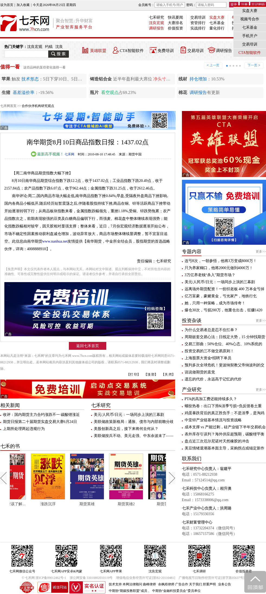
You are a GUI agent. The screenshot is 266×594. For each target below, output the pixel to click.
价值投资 (175, 28)
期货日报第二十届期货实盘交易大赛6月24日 (40, 422)
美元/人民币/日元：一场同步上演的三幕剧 (129, 415)
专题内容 (191, 251)
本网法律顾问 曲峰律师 (139, 584)
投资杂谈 (191, 320)
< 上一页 (213, 65)
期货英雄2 (143, 504)
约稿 (49, 47)
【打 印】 (133, 374)
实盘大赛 (217, 17)
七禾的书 (10, 446)
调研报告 (156, 28)
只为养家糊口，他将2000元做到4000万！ (219, 268)
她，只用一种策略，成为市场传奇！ (215, 303)
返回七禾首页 (87, 346)
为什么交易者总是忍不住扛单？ (211, 330)
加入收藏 (23, 5)
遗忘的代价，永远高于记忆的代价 (213, 379)
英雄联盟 (98, 50)
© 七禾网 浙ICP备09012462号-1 (44, 578)
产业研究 (191, 389)
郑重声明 (209, 584)
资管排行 (198, 23)
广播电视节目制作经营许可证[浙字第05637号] (211, 578)
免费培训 (166, 50)
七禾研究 (156, 17)
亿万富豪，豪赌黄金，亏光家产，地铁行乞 (221, 296)
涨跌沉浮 (65, 504)
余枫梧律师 (166, 584)
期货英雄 (105, 504)
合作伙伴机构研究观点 (38, 106)
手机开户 (249, 36)
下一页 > (254, 65)
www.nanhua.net (55, 241)
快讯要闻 (175, 17)
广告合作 (181, 584)
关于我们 (195, 584)
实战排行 (198, 28)
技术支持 (115, 584)
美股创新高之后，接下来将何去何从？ (126, 429)
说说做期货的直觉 (200, 372)
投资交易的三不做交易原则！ (209, 351)
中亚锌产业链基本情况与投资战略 (213, 420)
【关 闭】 (168, 374)
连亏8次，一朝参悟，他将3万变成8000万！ (221, 261)
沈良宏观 (156, 23)
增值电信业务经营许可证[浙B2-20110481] (145, 578)
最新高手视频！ (47, 154)
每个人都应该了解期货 (29, 504)
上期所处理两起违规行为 (24, 429)
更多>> (261, 251)
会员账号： (161, 5)
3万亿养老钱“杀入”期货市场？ (210, 275)
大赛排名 (175, 23)
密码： (206, 5)
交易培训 (198, 17)
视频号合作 (249, 19)
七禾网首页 (8, 106)
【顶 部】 (151, 374)
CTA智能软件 (132, 50)
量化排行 (217, 28)
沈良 (59, 47)
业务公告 (224, 584)
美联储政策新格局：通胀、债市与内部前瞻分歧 (134, 422)
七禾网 (69, 154)
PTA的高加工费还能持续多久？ (211, 399)
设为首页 (6, 5)
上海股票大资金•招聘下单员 (208, 358)
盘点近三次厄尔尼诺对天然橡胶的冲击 (217, 441)
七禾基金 (217, 23)
